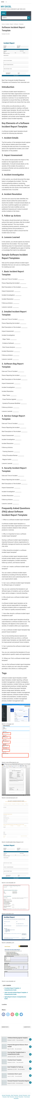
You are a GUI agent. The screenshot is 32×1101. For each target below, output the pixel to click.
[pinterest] (12, 1014)
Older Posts (27, 1027)
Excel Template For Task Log (15, 1067)
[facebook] (3, 1014)
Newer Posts (5, 1027)
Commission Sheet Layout (15, 1074)
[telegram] (21, 1014)
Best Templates (14, 1095)
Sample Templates (6, 1095)
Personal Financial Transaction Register (18, 1081)
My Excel (6, 6)
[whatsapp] (17, 1014)
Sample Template (23, 1095)
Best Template (10, 1097)
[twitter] (8, 1014)
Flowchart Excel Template (15, 1060)
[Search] (14, 17)
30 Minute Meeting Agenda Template (18, 1037)
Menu (3, 13)
